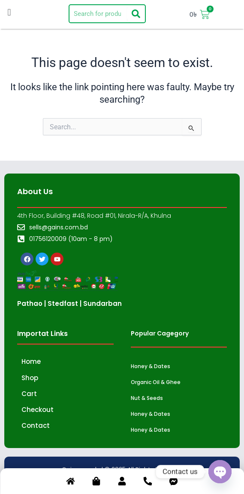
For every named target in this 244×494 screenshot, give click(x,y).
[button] (9, 12)
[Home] (71, 483)
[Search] (136, 13)
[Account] (122, 483)
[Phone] (148, 483)
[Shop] (96, 483)
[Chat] (174, 483)
